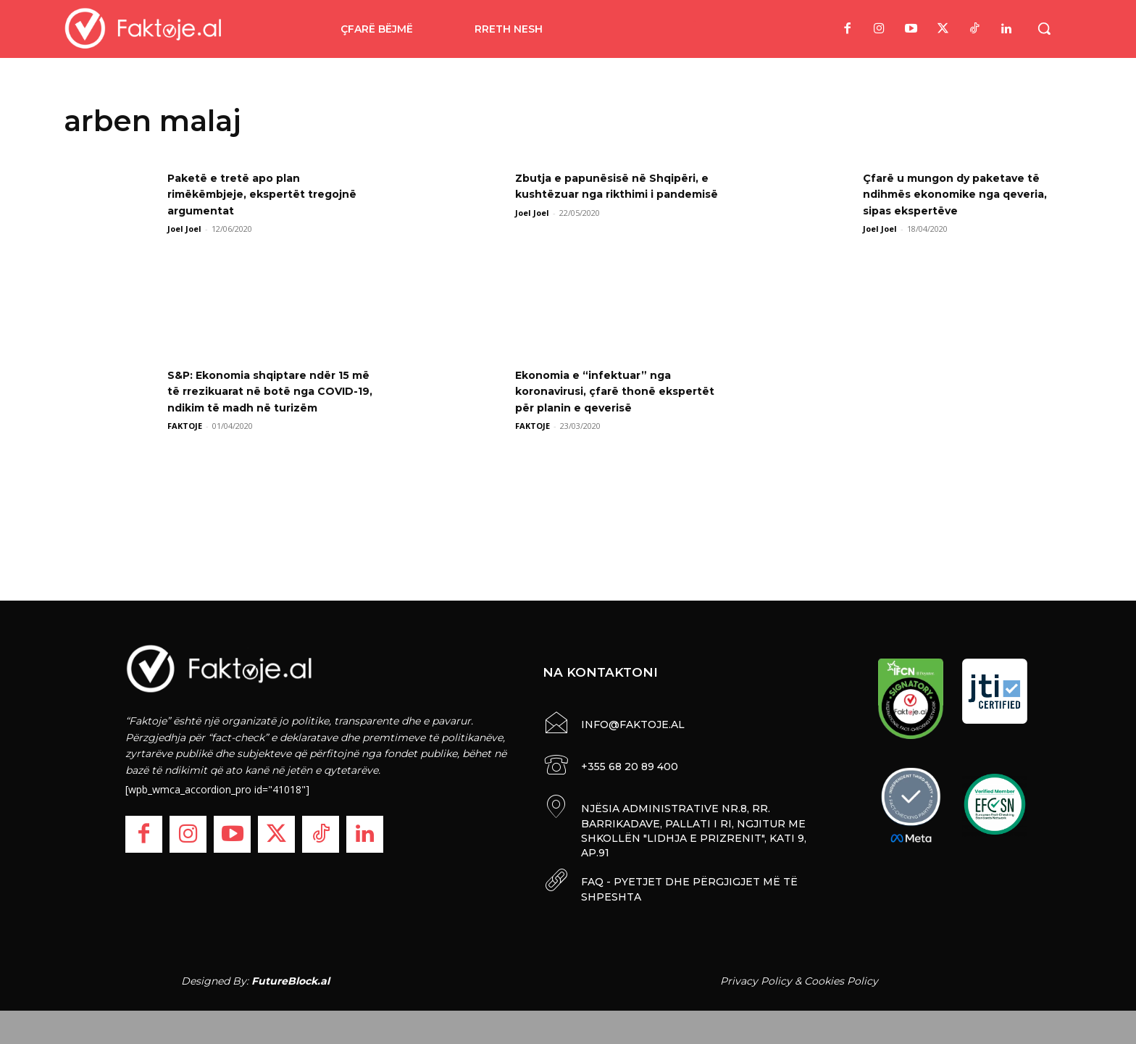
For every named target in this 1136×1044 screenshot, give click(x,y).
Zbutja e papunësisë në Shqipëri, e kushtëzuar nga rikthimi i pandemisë (618, 194)
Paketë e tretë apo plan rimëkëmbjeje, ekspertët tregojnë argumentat (244, 194)
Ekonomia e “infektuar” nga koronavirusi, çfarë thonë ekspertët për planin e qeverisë (614, 391)
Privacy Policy (756, 977)
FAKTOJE (184, 442)
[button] (1044, 28)
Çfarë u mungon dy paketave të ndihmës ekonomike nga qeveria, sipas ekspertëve (963, 194)
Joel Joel (184, 228)
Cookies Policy (841, 977)
